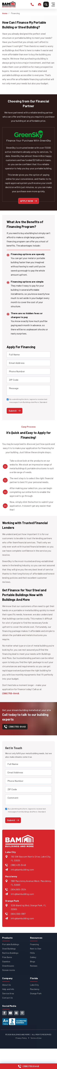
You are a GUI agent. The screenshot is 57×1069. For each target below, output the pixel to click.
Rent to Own (35, 948)
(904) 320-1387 (18, 913)
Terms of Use (36, 1038)
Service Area (8, 993)
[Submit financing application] (14, 410)
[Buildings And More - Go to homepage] (9, 4)
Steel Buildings (9, 948)
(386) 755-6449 (10, 693)
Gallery (33, 957)
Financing (34, 944)
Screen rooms (8, 970)
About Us (6, 985)
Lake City (34, 985)
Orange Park (36, 993)
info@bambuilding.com (22, 869)
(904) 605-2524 (18, 889)
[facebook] (4, 1013)
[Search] (46, 4)
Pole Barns (7, 957)
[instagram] (16, 1013)
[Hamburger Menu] (53, 4)
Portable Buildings (10, 944)
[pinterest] (22, 1013)
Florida (34, 978)
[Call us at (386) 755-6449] (28, 1066)
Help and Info (8, 989)
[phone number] (32, 4)
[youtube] (10, 1013)
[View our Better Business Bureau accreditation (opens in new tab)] (14, 1020)
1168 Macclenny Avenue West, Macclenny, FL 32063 (31, 882)
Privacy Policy (21, 1038)
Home (5, 13)
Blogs (32, 961)
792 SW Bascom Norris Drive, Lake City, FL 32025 (31, 858)
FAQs (32, 953)
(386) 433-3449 (18, 865)
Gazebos (6, 961)
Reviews (33, 965)
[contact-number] (15, 727)
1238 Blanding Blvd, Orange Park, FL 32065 (28, 907)
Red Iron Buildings (10, 953)
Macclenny (34, 989)
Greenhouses (8, 965)
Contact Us (7, 997)
